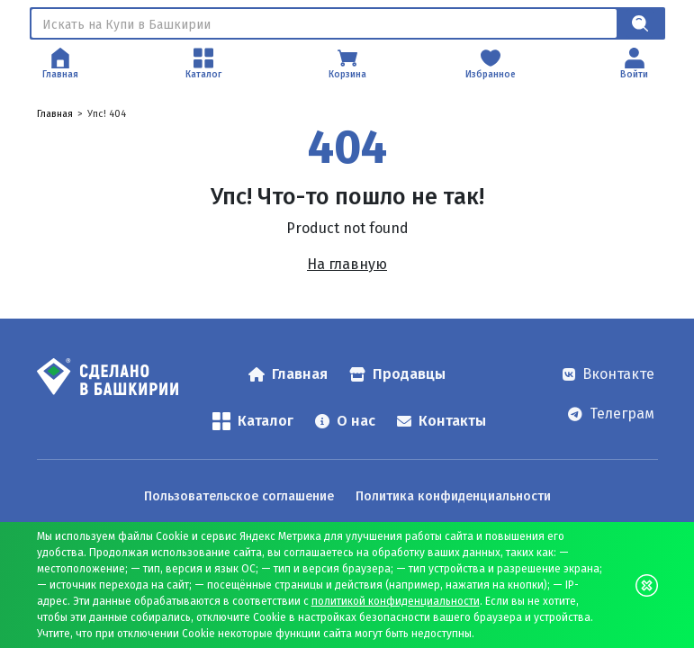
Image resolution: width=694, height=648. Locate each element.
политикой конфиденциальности (395, 601)
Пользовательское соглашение (239, 496)
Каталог (252, 421)
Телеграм (611, 413)
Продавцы (397, 373)
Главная (55, 114)
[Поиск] (324, 23)
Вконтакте (608, 373)
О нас (345, 420)
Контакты (441, 420)
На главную (347, 264)
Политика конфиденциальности (453, 496)
